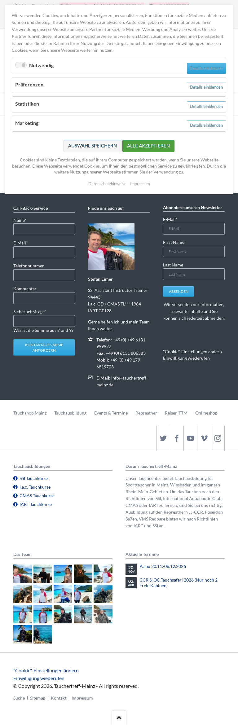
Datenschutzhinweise (107, 183)
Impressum (82, 698)
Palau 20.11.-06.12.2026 (162, 566)
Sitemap (38, 698)
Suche (19, 698)
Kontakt (58, 698)
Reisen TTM (176, 412)
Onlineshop (206, 412)
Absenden (178, 291)
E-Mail (23, 242)
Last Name (173, 264)
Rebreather (146, 412)
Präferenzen (29, 84)
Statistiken (27, 104)
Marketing (26, 123)
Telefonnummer (28, 265)
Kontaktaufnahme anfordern (44, 347)
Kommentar (25, 288)
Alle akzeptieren (148, 145)
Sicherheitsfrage (29, 311)
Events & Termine (111, 412)
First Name (173, 242)
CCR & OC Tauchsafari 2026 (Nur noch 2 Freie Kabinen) (178, 582)
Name (23, 220)
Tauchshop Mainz (29, 412)
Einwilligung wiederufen (186, 358)
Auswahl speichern (92, 145)
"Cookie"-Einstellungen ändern (192, 351)
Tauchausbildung (70, 412)
